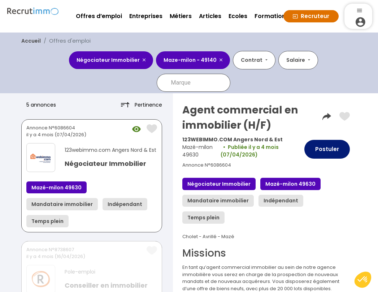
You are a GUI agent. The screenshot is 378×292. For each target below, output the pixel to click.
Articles (210, 16)
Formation (270, 16)
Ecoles (238, 16)
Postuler (327, 149)
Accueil (31, 40)
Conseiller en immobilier (106, 285)
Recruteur (311, 16)
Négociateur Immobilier (105, 163)
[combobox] (198, 83)
